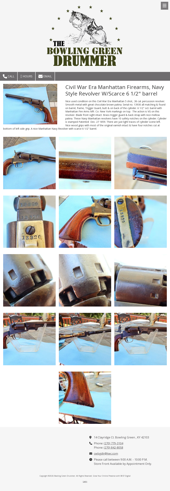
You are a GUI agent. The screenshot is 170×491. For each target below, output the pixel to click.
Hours (26, 76)
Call (8, 76)
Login (85, 481)
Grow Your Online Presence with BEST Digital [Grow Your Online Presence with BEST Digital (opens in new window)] (112, 476)
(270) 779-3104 (113, 443)
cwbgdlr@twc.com (106, 453)
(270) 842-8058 (113, 447)
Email (45, 76)
